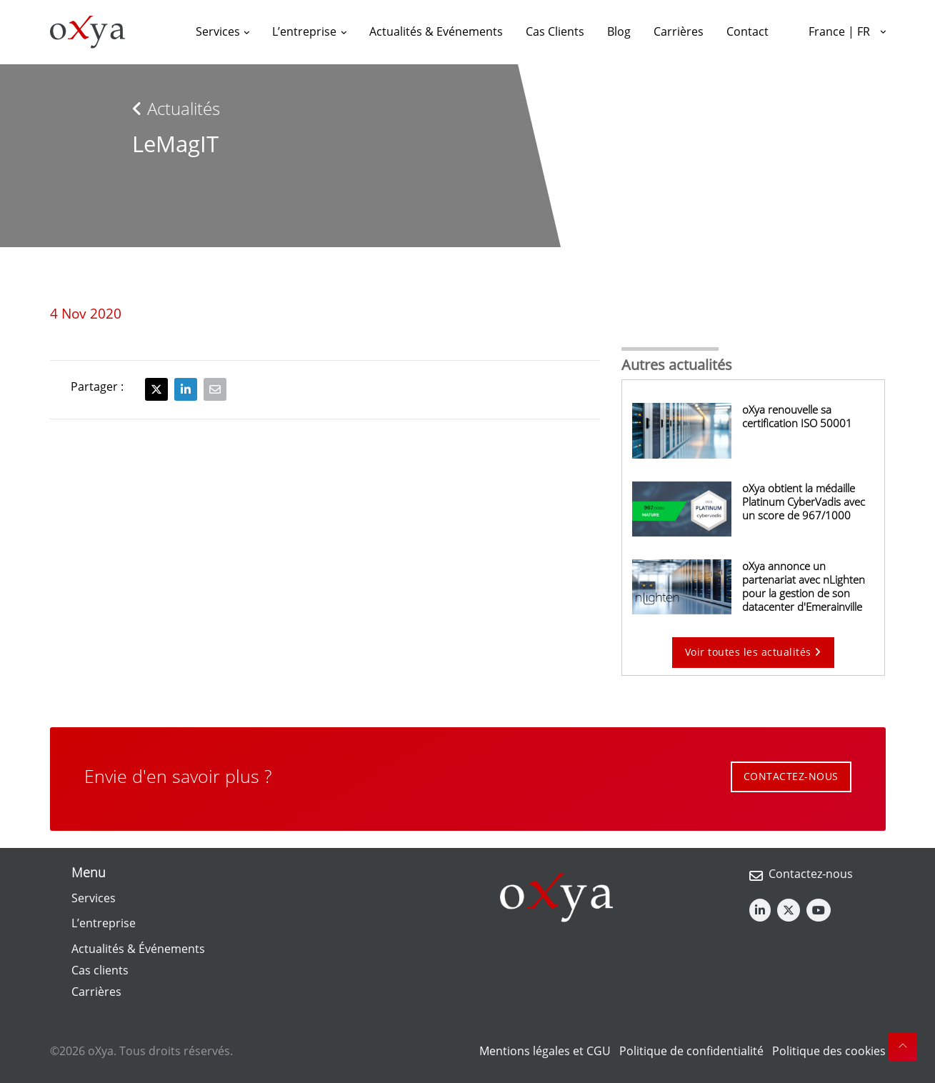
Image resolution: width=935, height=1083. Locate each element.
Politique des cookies (829, 1051)
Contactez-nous (811, 874)
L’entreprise (103, 923)
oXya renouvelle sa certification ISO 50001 (797, 416)
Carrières (96, 991)
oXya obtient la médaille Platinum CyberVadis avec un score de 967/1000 (803, 501)
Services (93, 898)
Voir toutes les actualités (753, 652)
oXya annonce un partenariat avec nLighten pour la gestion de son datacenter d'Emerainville (803, 586)
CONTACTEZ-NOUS (791, 776)
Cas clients (100, 970)
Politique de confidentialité (691, 1051)
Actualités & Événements (138, 949)
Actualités (176, 108)
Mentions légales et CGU (545, 1051)
